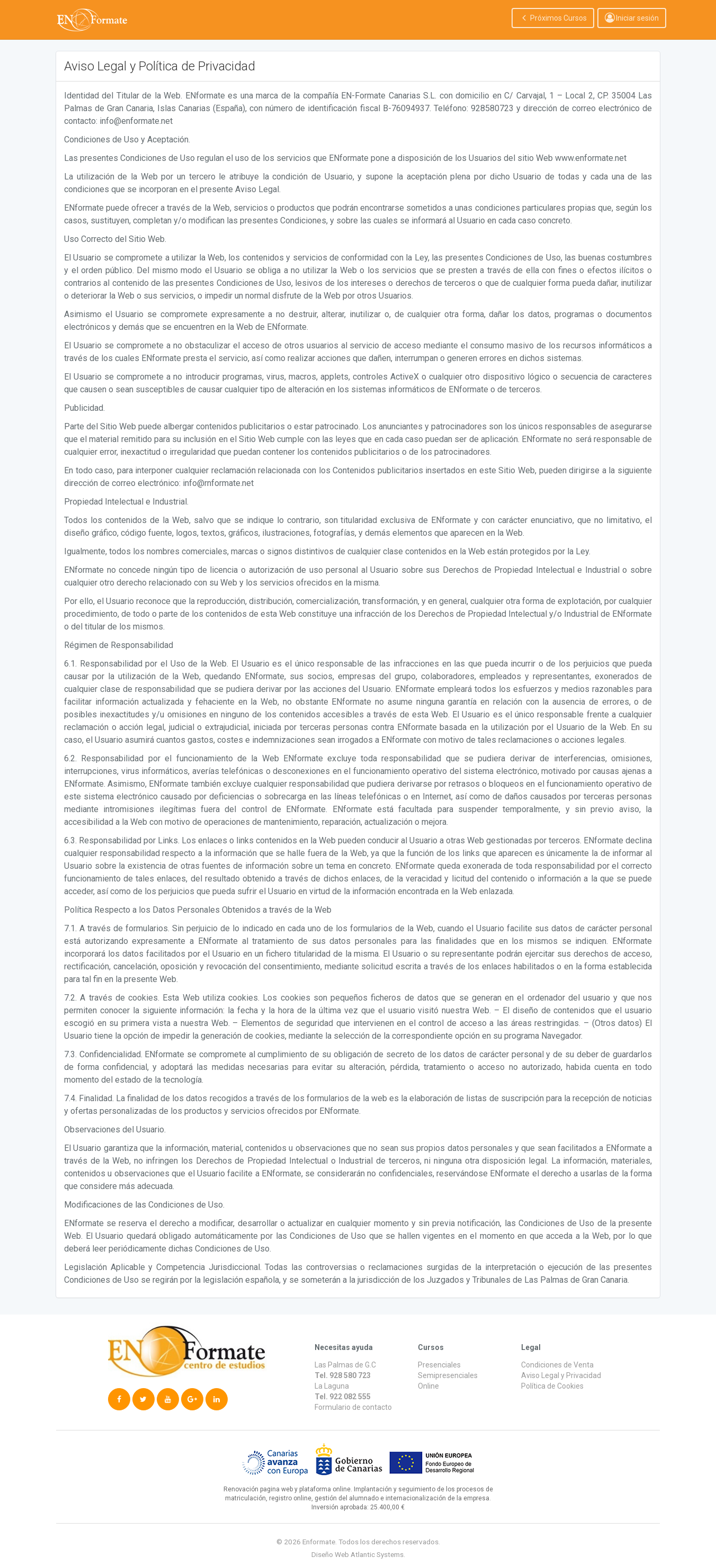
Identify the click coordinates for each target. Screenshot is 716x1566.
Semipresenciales (448, 1375)
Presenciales (439, 1365)
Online (428, 1386)
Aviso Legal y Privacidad (561, 1375)
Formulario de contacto (353, 1407)
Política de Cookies (552, 1386)
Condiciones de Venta (557, 1365)
